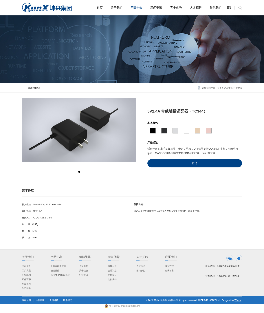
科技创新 (112, 266)
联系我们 (215, 7)
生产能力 (26, 288)
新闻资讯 (156, 7)
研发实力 (26, 284)
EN (229, 7)
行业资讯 (83, 275)
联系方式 (169, 266)
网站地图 (26, 300)
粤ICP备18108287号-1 (209, 300)
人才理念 (140, 266)
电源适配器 (33, 87)
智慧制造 (112, 270)
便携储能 (55, 270)
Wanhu (237, 300)
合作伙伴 (112, 279)
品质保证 (112, 275)
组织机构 (26, 275)
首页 (100, 7)
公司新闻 (83, 266)
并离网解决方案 (58, 266)
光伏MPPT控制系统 (60, 275)
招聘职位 (140, 270)
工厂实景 (26, 270)
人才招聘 (196, 7)
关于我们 (116, 7)
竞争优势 (176, 7)
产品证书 (26, 279)
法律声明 (40, 300)
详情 (194, 163)
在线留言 (169, 270)
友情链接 (54, 300)
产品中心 (136, 7)
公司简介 (26, 266)
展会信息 (83, 270)
